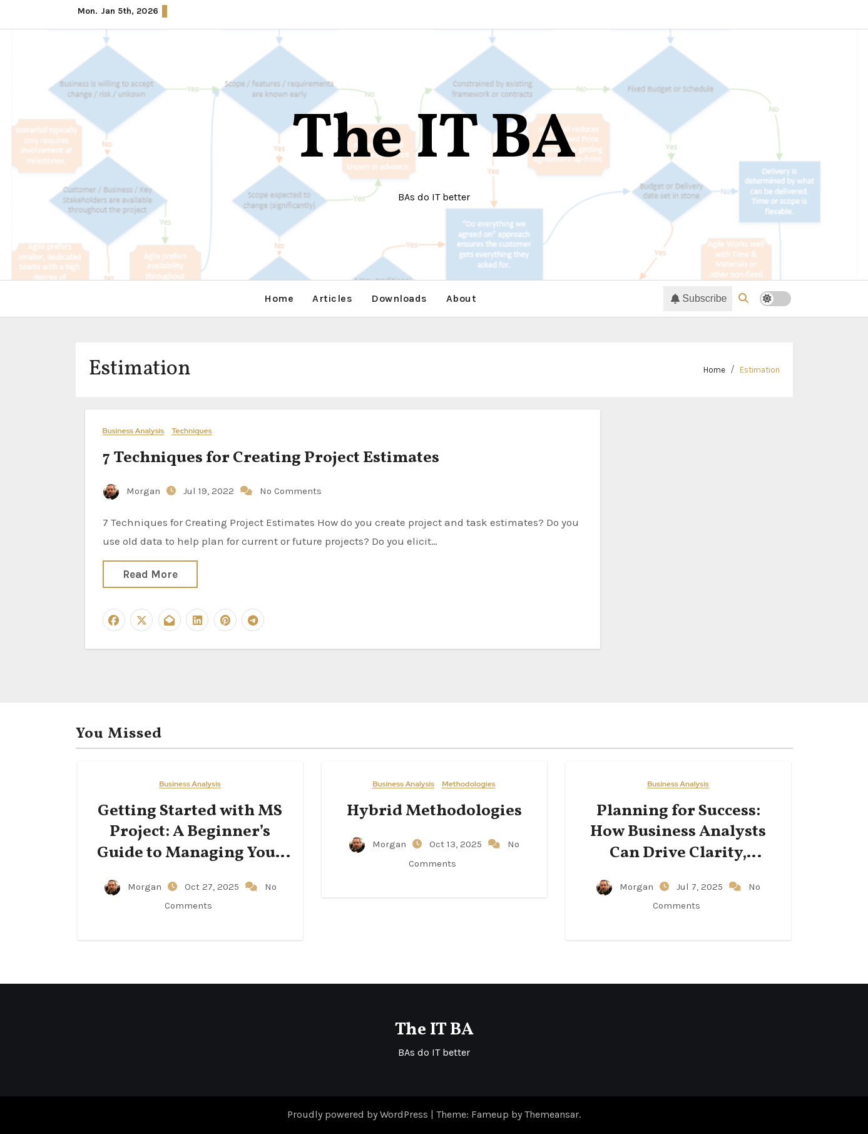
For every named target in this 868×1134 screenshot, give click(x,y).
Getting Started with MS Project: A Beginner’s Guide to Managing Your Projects (190, 842)
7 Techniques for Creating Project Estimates (272, 457)
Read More (150, 574)
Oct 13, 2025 (456, 844)
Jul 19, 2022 (210, 491)
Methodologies (468, 784)
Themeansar (551, 1114)
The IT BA (434, 140)
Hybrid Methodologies (434, 811)
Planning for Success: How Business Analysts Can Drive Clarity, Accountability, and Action (678, 853)
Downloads (399, 298)
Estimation (760, 369)
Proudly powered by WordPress (359, 1114)
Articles (332, 298)
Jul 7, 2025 (701, 886)
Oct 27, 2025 (213, 886)
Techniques (191, 431)
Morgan (133, 491)
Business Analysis (134, 431)
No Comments (291, 491)
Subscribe (699, 298)
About (461, 298)
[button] (743, 298)
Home (279, 298)
